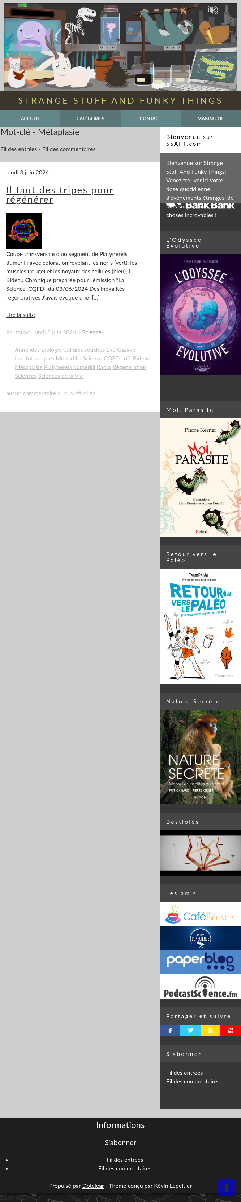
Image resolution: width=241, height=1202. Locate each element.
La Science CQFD (98, 358)
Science (91, 332)
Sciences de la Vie (60, 375)
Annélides (27, 349)
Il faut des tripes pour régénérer (60, 194)
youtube (231, 1030)
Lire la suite (20, 314)
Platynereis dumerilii (69, 366)
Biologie (51, 349)
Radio (104, 366)
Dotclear (93, 1185)
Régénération (129, 366)
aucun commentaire (31, 392)
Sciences (25, 375)
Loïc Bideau (136, 358)
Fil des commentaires (69, 148)
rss (210, 1030)
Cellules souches (84, 349)
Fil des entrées (18, 148)
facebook (170, 1030)
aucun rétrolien (76, 392)
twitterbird (190, 1030)
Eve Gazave (120, 349)
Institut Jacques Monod (44, 358)
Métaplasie (29, 366)
